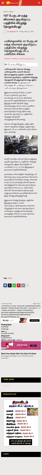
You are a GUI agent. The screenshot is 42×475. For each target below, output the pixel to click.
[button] (2, 3)
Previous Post (7, 304)
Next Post (36, 304)
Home (5, 11)
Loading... (6, 386)
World (11, 11)
